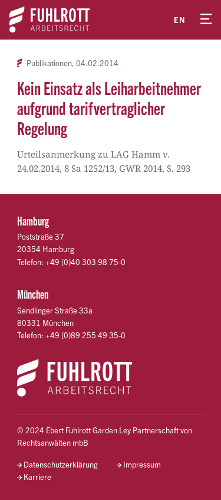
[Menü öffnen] (206, 19)
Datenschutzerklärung (61, 464)
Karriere (37, 477)
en (180, 20)
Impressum (142, 464)
